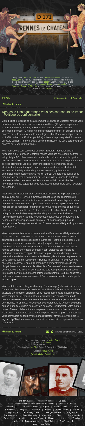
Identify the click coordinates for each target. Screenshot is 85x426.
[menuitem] (6, 98)
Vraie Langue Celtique (42, 424)
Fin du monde (74, 415)
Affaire (17, 421)
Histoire (64, 418)
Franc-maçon (62, 410)
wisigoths (62, 84)
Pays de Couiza (24, 401)
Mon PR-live (49, 421)
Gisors (59, 415)
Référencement (60, 407)
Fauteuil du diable (30, 407)
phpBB (33, 347)
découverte (16, 80)
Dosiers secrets (32, 421)
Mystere (51, 418)
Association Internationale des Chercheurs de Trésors (31, 404)
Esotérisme (65, 421)
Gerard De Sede (30, 415)
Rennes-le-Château (67, 404)
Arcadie (22, 418)
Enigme (23, 410)
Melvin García (55, 340)
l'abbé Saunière (29, 78)
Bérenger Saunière (53, 412)
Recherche (9, 410)
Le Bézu (62, 401)
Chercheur (46, 415)
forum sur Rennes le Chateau (24, 86)
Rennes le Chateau (52, 78)
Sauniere (36, 410)
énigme (49, 88)
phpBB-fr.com (47, 351)
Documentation (10, 415)
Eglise (46, 407)
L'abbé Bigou (11, 407)
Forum (48, 410)
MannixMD (47, 342)
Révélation (8, 418)
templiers (32, 84)
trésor (46, 82)
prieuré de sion (46, 84)
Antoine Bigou (37, 418)
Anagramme (72, 412)
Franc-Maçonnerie (31, 412)
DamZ (75, 407)
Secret (76, 410)
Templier (76, 418)
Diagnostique (12, 412)
